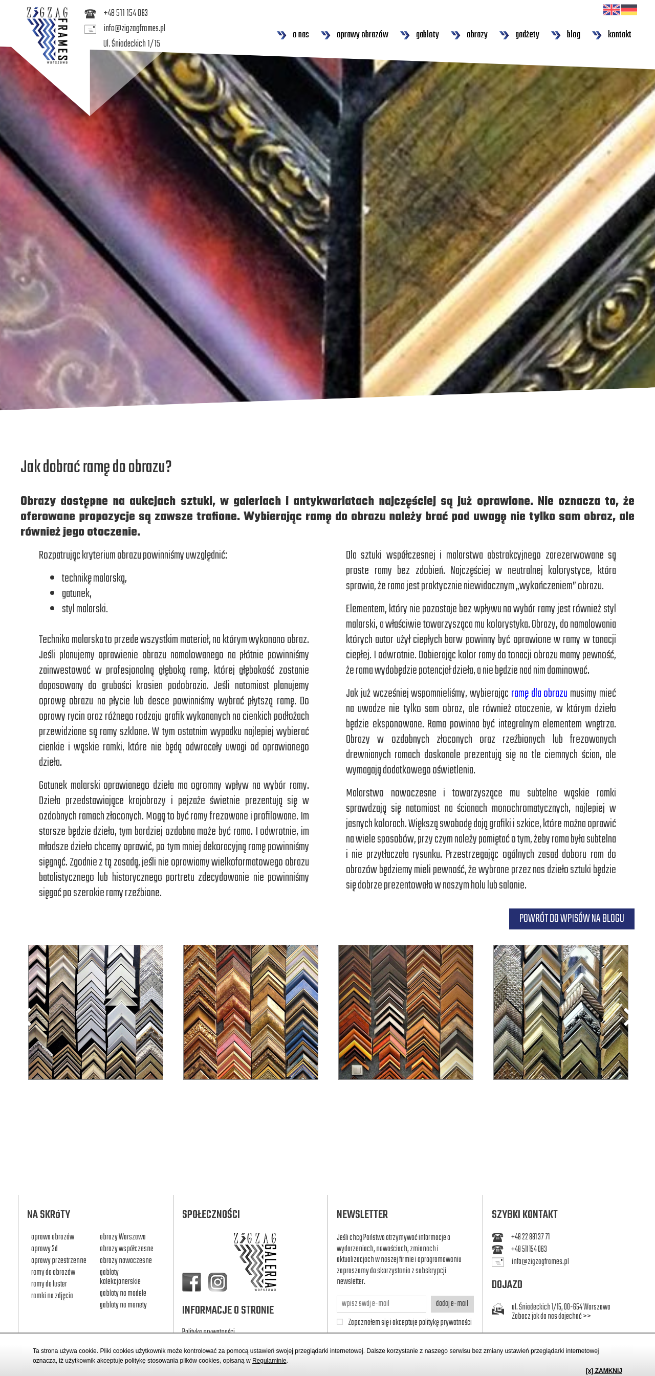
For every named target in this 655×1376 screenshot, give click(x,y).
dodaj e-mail (452, 1304)
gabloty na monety (123, 1305)
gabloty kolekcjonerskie (120, 1277)
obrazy (469, 35)
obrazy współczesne (127, 1249)
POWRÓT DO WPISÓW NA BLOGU (571, 918)
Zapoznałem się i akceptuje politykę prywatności (410, 1323)
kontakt (611, 35)
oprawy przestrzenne (58, 1261)
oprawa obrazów (52, 1237)
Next (628, 1016)
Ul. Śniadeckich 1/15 (131, 44)
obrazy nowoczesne (126, 1261)
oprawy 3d (44, 1249)
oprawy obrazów (354, 35)
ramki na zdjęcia (52, 1296)
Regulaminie (269, 1360)
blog (565, 35)
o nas (292, 35)
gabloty (419, 35)
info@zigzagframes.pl (124, 29)
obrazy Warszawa (123, 1237)
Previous (26, 1016)
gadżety (519, 35)
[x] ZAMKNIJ (604, 1370)
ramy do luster (49, 1284)
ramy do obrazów (53, 1272)
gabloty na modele (123, 1293)
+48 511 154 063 (116, 14)
